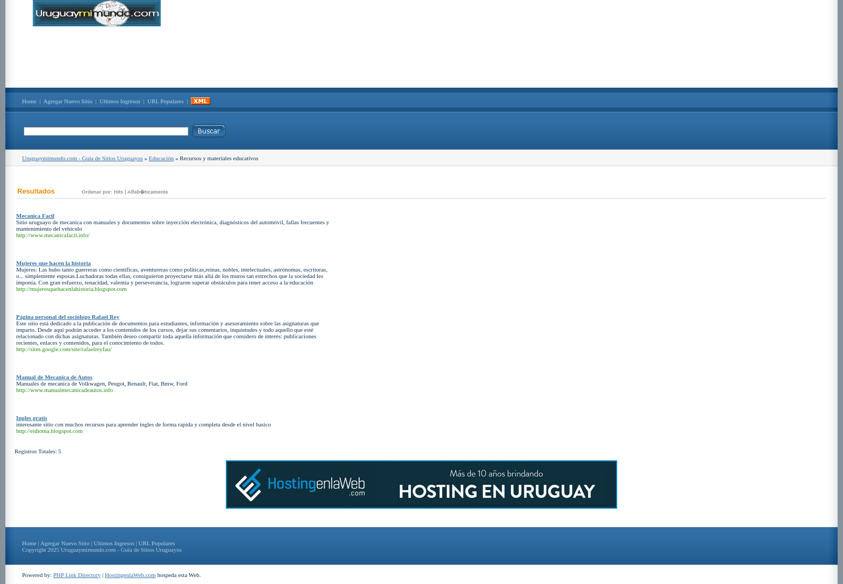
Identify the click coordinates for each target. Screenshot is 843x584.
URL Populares (165, 101)
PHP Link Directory (77, 575)
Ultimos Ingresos (119, 101)
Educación (161, 158)
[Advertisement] (421, 57)
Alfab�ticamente (147, 192)
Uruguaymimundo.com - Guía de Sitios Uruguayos (82, 158)
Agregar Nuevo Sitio (67, 101)
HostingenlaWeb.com (130, 575)
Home (29, 101)
